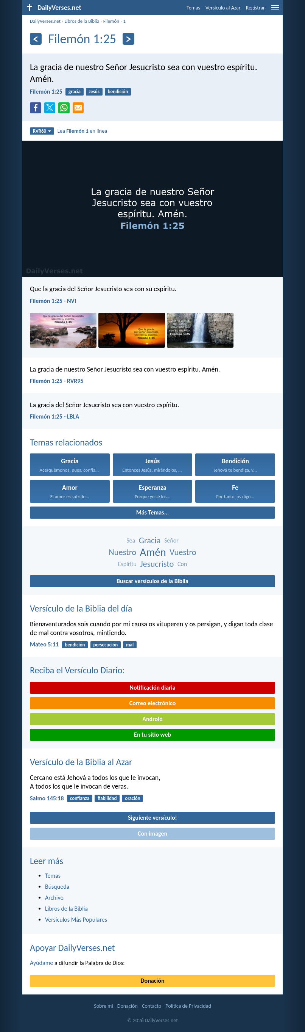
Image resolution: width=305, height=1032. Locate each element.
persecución (105, 645)
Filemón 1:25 (46, 91)
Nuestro (122, 552)
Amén (153, 552)
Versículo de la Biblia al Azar (81, 761)
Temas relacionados (66, 442)
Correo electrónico (152, 703)
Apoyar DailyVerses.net (72, 947)
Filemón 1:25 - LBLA (54, 416)
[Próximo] (128, 39)
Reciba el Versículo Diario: (77, 670)
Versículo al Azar (223, 8)
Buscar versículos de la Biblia (152, 581)
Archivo (54, 897)
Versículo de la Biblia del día (81, 608)
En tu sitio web (152, 734)
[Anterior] (36, 39)
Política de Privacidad (188, 1006)
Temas (193, 8)
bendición (118, 91)
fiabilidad (107, 798)
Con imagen (152, 833)
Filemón (111, 21)
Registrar (255, 8)
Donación (153, 980)
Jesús (94, 91)
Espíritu (127, 564)
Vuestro (183, 552)
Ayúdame (41, 962)
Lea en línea (82, 130)
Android (152, 719)
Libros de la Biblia (81, 21)
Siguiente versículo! (152, 817)
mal (130, 645)
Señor (171, 540)
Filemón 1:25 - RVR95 (56, 380)
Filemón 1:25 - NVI (53, 300)
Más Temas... (152, 512)
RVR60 (42, 131)
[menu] (275, 10)
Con (182, 564)
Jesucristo (157, 564)
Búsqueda (57, 886)
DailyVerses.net (45, 21)
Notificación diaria (152, 687)
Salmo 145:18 (47, 798)
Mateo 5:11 (44, 644)
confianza (79, 798)
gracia (74, 91)
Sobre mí (103, 1006)
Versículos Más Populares (76, 919)
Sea (130, 540)
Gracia (150, 540)
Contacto (151, 1006)
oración (132, 798)
